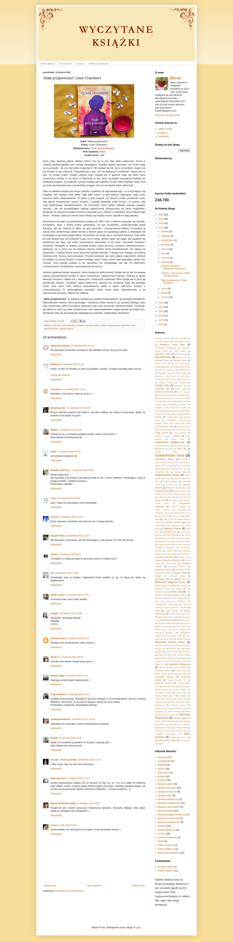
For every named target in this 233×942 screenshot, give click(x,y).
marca (164, 288)
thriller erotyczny (166, 845)
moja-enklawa (57, 694)
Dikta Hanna (160, 411)
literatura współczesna (169, 822)
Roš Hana (186, 652)
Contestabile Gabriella (176, 405)
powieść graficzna (167, 830)
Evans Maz (168, 426)
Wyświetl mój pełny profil (167, 115)
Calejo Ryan (185, 379)
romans (161, 833)
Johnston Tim (163, 516)
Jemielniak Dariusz (162, 513)
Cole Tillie (159, 401)
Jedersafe (181, 510)
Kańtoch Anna (172, 528)
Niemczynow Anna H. (177, 595)
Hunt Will (171, 497)
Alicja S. (54, 657)
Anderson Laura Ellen (172, 344)
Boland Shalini (184, 367)
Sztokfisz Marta (169, 686)
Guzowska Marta (162, 472)
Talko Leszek (181, 693)
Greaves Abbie (173, 462)
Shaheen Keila (180, 661)
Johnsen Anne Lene (182, 513)
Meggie (177, 78)
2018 (161, 320)
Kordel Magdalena (173, 535)
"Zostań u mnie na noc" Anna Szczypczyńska (175, 274)
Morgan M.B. (181, 589)
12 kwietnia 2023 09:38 (68, 498)
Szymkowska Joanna (163, 693)
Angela (54, 613)
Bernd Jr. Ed (160, 364)
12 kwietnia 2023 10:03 (71, 517)
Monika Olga (57, 675)
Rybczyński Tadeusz (166, 658)
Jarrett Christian (162, 510)
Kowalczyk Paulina (182, 541)
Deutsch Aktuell (165, 866)
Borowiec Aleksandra (166, 370)
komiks (161, 776)
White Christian (174, 712)
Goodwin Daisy (166, 452)
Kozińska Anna (181, 544)
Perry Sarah (163, 626)
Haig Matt (178, 478)
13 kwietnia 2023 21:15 (77, 638)
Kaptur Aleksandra (173, 526)
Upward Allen (160, 702)
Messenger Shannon (164, 579)
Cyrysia (54, 517)
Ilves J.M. (183, 497)
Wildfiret (54, 624)
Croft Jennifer (181, 408)
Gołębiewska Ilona (170, 455)
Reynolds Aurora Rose (170, 642)
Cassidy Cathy (162, 385)
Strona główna (47, 63)
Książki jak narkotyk (60, 375)
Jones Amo (176, 516)
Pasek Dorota (173, 617)
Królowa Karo (57, 638)
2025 (161, 219)
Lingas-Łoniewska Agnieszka (168, 560)
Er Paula (177, 423)
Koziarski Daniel (164, 544)
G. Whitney (175, 436)
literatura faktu (165, 795)
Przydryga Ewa (175, 636)
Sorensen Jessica (163, 671)
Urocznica (55, 389)
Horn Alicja (159, 497)
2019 (161, 315)
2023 (161, 227)
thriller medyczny (166, 849)
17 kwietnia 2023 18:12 (88, 803)
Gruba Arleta (170, 466)
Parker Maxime (175, 614)
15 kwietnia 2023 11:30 (82, 719)
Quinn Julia (168, 639)
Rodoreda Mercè (180, 645)
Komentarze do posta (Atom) (69, 891)
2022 (161, 302)
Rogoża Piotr (160, 649)
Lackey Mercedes (166, 557)
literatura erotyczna (167, 791)
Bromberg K (160, 376)
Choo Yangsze (184, 392)
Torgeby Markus (180, 696)
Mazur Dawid (181, 573)
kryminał (162, 780)
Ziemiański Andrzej (163, 731)
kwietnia (165, 262)
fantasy (161, 768)
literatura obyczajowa (168, 807)
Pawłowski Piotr (184, 620)
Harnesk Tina (172, 485)
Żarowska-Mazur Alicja (165, 740)
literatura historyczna (168, 799)
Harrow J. (183, 488)
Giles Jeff (181, 449)
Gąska (53, 554)
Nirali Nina (159, 598)
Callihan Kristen (166, 383)
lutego (164, 292)
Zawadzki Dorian (164, 728)
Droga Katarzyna (172, 414)
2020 (161, 311)
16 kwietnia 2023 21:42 (89, 759)
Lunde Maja (171, 563)
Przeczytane (65, 63)
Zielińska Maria (181, 728)
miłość (104, 325)
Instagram (163, 132)
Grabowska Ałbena (164, 459)
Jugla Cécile (168, 519)
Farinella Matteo (183, 427)
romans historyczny (167, 837)
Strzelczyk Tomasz (164, 677)
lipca (163, 253)
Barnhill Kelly (163, 357)
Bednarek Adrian (162, 360)
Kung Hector (172, 554)
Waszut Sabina (178, 705)
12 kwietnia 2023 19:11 (69, 554)
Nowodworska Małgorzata (166, 604)
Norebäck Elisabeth (176, 601)
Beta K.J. (175, 364)
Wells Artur (178, 708)
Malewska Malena (177, 566)
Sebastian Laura (162, 661)
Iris (52, 573)
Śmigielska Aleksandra (165, 734)
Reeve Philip (182, 639)
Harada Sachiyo (171, 481)
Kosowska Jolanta (182, 538)
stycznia (165, 297)
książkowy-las (58, 408)
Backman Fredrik (162, 354)
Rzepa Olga (182, 658)
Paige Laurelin (172, 611)
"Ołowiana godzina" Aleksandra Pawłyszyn (173, 267)
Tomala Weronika (162, 696)
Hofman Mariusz (162, 494)
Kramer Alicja (172, 551)
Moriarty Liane (160, 592)
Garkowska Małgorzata (169, 442)
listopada (166, 236)
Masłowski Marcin (163, 570)
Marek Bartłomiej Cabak (63, 803)
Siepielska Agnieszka (179, 664)
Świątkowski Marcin (178, 737)
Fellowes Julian (164, 430)
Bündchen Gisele (170, 379)
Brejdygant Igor (164, 373)
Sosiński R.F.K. (181, 671)
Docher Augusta (174, 411)
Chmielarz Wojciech (164, 392)
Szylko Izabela (179, 690)
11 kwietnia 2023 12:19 (73, 389)
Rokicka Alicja (175, 649)
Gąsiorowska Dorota (167, 474)
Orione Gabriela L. (172, 608)
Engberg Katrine (162, 423)
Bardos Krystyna (180, 354)
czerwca (165, 257)
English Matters (165, 870)
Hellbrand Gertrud (180, 491)
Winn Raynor (170, 715)
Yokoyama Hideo (183, 724)
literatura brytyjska (76, 325)
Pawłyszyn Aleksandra (167, 623)
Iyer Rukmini (174, 500)
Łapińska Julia (181, 731)
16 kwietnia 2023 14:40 (70, 738)
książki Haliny (57, 535)
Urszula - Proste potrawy (63, 759)
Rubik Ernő (162, 655)
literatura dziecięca (167, 787)
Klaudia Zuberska (60, 470)
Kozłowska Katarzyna (164, 548)
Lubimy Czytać (165, 129)
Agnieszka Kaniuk (60, 345)
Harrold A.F (171, 488)
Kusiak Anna (185, 554)
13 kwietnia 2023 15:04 (77, 594)
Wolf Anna (178, 718)
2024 (161, 223)
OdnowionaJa (57, 778)
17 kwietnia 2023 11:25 (77, 778)
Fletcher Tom (160, 436)
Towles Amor (160, 699)
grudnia (165, 231)
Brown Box (175, 376)
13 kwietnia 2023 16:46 (70, 613)
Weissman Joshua (162, 708)
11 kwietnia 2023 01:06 (72, 364)
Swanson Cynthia (163, 683)
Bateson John (181, 357)
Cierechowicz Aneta (179, 398)
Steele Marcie (161, 674)
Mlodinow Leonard (163, 589)
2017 (161, 324)
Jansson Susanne (178, 507)
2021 (161, 307)
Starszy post (138, 885)
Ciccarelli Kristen (183, 395)
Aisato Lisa (178, 338)
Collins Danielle (172, 401)
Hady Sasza (166, 478)
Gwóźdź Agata (180, 472)
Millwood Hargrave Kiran (170, 582)
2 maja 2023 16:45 (67, 825)
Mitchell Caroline (180, 586)
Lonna (53, 825)
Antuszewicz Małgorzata (165, 348)
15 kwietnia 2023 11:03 (77, 694)
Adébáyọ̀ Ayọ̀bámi (162, 338)
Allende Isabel (168, 341)
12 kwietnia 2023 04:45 (68, 451)
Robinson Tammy (162, 645)
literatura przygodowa (168, 818)
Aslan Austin (180, 351)
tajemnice (125, 325)
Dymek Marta (173, 417)
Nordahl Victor (172, 598)
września (166, 244)
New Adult (163, 757)
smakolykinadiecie (60, 719)
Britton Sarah (181, 373)
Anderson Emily (183, 341)
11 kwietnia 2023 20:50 (70, 429)
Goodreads (163, 136)
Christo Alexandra (165, 395)
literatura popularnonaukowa (172, 814)
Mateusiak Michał (183, 570)
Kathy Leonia (57, 594)
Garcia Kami (177, 439)
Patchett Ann (168, 620)
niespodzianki (114, 325)
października (167, 240)
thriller (161, 841)
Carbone (182, 383)
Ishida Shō (160, 500)
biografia (162, 765)
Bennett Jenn (180, 360)
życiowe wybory (66, 329)
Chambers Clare (59, 325)
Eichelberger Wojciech (176, 420)
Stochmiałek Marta (179, 674)
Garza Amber (160, 446)
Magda (54, 429)
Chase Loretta (181, 389)
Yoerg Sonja (168, 724)
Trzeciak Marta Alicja (178, 699)
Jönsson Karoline (173, 522)
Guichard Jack (181, 469)
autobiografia (164, 761)
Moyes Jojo (176, 591)
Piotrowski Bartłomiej (164, 633)
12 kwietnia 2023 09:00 (82, 470)
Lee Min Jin (182, 557)
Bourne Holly (184, 370)
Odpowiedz (56, 354)
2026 (161, 214)
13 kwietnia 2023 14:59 (66, 573)
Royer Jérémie (172, 652)
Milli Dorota (182, 579)
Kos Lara (168, 538)
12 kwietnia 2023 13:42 (77, 535)
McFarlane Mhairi (177, 576)
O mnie (80, 63)
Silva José (163, 667)
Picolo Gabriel (179, 630)
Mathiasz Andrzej (165, 573)
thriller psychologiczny (169, 852)
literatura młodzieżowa (169, 803)
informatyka (163, 772)
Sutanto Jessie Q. (177, 680)
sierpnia (165, 249)
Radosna (55, 364)
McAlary (158, 576)
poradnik (162, 826)
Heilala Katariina (162, 491)
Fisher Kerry (181, 430)
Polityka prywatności (99, 63)
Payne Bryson (184, 623)
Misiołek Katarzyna (162, 586)
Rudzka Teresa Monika (180, 655)
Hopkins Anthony (180, 494)
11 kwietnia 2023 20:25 (78, 408)
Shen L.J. (159, 664)
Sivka (53, 451)
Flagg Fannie (161, 433)
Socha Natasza (180, 667)
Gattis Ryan (173, 446)
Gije (170, 449)
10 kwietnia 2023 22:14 (82, 345)
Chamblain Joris (162, 389)
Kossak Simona (164, 541)
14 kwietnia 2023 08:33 (71, 657)
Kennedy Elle (169, 532)
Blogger (137, 927)
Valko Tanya (176, 702)
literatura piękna (93, 325)
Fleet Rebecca (180, 433)
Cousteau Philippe (162, 408)
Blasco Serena (169, 367)
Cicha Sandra (163, 398)
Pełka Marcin (161, 630)
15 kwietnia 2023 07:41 (76, 675)
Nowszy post (50, 885)
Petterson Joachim (179, 626)
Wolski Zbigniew (172, 721)
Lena (53, 498)
